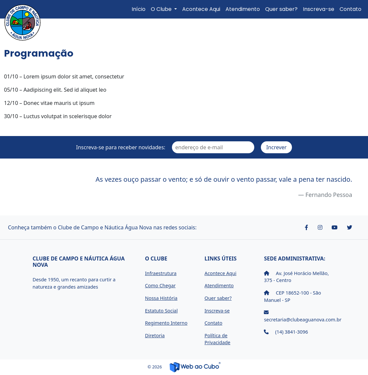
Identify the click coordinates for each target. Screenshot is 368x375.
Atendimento (242, 9)
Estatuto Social (161, 310)
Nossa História (161, 298)
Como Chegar (160, 285)
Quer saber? (281, 9)
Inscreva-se (318, 9)
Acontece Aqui (201, 9)
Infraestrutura (160, 273)
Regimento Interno (166, 323)
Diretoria (155, 335)
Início (138, 9)
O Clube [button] (162, 9)
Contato (350, 9)
